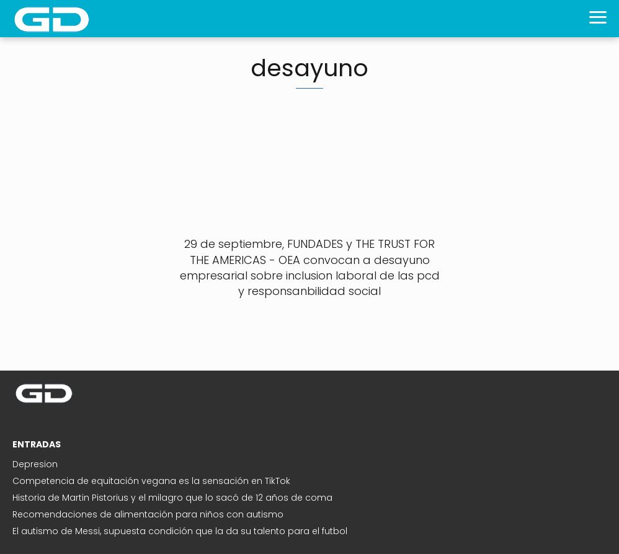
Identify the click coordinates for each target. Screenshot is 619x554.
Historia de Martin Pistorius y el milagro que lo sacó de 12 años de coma (172, 497)
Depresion (35, 464)
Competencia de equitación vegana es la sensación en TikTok (151, 481)
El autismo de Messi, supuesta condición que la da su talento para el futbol (179, 531)
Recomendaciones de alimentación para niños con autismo (147, 514)
